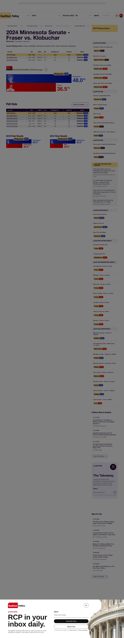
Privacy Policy (72, 630)
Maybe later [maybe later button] (71, 626)
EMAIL (56, 611)
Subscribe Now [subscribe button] (71, 621)
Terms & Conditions (83, 630)
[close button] (86, 605)
